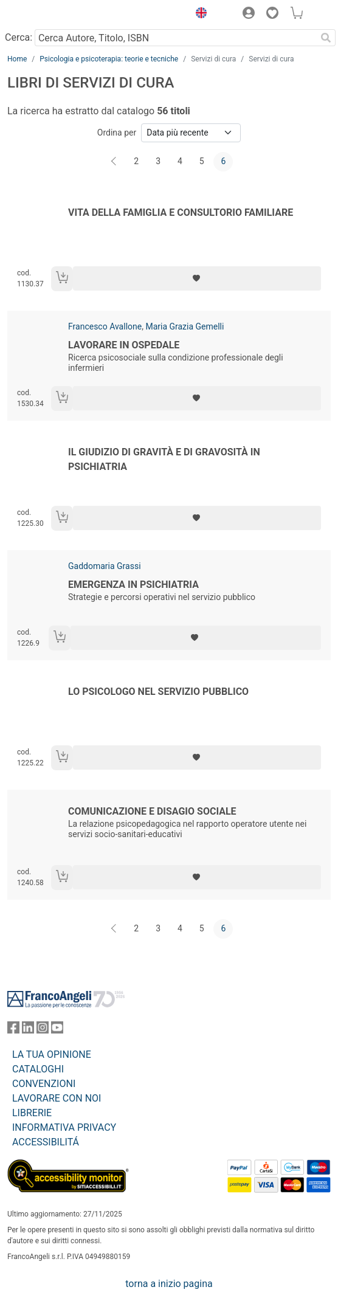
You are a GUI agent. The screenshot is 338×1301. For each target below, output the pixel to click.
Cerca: (18, 37)
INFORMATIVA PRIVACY (64, 1127)
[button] (198, 14)
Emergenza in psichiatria (133, 584)
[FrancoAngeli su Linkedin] (28, 1030)
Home (17, 59)
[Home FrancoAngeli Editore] (48, 14)
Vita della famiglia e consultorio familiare (180, 212)
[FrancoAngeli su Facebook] (13, 1030)
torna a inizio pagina (168, 1283)
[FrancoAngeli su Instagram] (42, 1030)
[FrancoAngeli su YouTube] (57, 1030)
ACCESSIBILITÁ (45, 1142)
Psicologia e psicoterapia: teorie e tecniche (109, 59)
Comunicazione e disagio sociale (152, 811)
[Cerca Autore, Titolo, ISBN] (175, 37)
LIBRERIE (32, 1113)
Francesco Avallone (105, 326)
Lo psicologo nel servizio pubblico (158, 691)
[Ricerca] (326, 37)
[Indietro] (115, 161)
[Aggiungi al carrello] (62, 278)
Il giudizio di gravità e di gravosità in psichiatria (164, 459)
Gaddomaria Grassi (104, 566)
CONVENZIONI (43, 1083)
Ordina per (116, 132)
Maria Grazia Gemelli (184, 326)
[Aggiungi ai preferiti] (197, 278)
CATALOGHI (38, 1069)
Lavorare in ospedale (123, 345)
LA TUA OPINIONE (51, 1054)
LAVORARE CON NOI (56, 1098)
